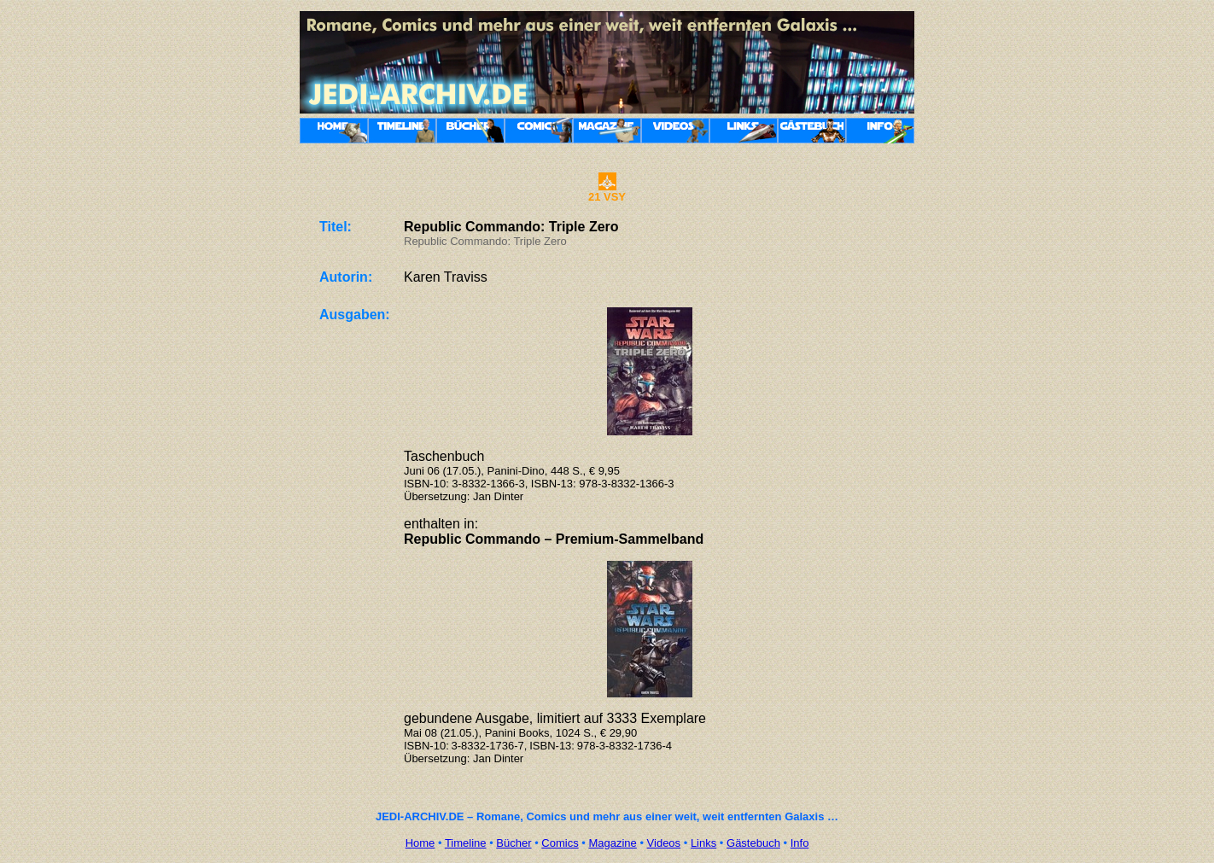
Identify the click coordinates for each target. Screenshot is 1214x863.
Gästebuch (753, 843)
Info (800, 843)
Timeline (466, 843)
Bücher (513, 843)
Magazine (612, 843)
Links (703, 843)
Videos (664, 843)
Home (420, 843)
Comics (559, 843)
